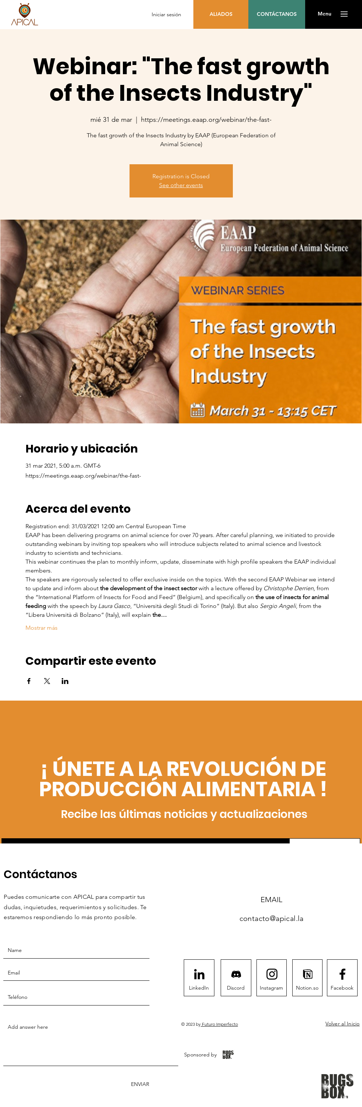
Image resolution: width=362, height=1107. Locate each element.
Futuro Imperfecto (219, 1024)
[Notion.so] (307, 987)
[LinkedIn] (199, 987)
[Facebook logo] (342, 974)
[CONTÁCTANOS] (276, 14)
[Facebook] (342, 987)
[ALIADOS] (220, 14)
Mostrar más (41, 627)
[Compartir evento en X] (47, 681)
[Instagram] (271, 987)
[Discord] (236, 987)
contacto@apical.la (271, 918)
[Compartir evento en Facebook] (28, 681)
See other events (181, 185)
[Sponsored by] (200, 1054)
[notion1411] (307, 974)
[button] (325, 14)
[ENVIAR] (139, 1084)
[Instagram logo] (272, 974)
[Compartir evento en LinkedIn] (65, 681)
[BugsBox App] (228, 1054)
